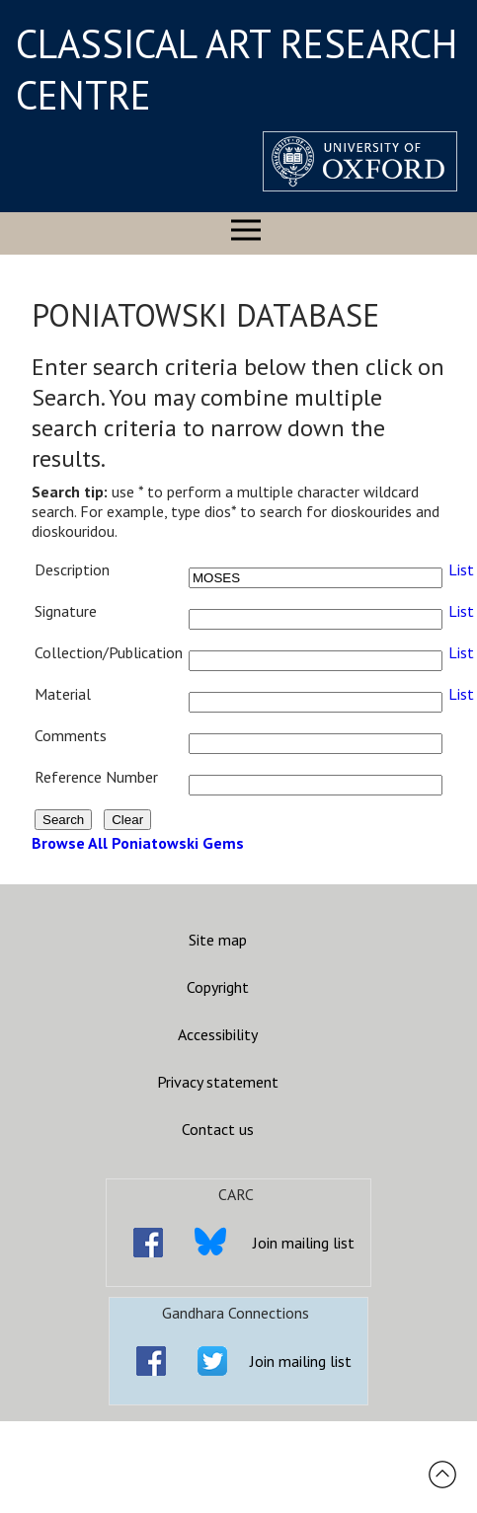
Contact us (218, 1129)
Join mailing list (304, 1242)
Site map (218, 939)
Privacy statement (217, 1082)
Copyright (218, 987)
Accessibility (218, 1034)
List (461, 569)
